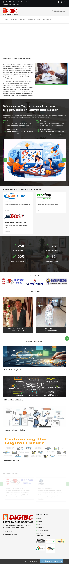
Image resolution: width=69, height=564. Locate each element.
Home (6, 20)
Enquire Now (53, 561)
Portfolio (31, 20)
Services (22, 20)
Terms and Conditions (42, 530)
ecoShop (41, 202)
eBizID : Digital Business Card (15, 223)
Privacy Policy (40, 533)
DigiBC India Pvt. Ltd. (38, 562)
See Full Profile (18, 330)
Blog (38, 20)
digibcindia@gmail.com (59, 11)
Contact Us (47, 20)
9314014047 (58, 10)
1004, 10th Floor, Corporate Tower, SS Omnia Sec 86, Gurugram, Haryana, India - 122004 (16, 3)
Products (14, 20)
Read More (7, 210)
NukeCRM (8, 202)
